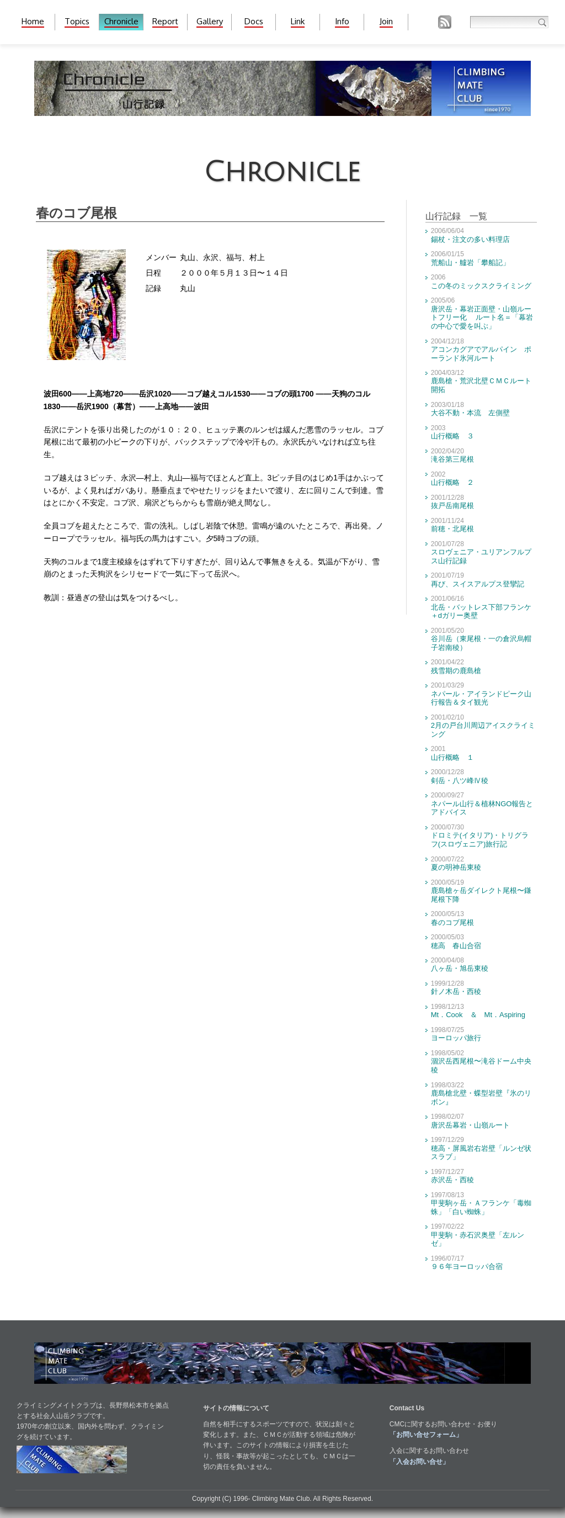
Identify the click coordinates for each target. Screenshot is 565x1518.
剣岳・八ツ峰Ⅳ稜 (459, 780)
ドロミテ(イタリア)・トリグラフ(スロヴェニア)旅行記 (480, 839)
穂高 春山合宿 (456, 946)
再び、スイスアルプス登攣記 (477, 584)
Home (33, 21)
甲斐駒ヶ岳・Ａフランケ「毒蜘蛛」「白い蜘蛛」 (481, 1207)
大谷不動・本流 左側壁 (470, 413)
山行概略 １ (452, 757)
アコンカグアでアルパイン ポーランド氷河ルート (481, 353)
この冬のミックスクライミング (481, 286)
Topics (77, 21)
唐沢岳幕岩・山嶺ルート (470, 1125)
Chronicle (121, 21)
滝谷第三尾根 (452, 459)
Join (386, 21)
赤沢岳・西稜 (452, 1180)
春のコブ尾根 (452, 922)
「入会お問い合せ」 (419, 1462)
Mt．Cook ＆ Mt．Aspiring (478, 1015)
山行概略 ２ (452, 482)
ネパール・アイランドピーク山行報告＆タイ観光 (481, 698)
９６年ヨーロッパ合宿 (467, 1266)
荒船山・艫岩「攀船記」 (470, 262)
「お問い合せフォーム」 (426, 1434)
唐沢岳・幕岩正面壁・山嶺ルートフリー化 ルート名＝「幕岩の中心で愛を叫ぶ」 (482, 317)
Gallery (209, 21)
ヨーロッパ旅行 (456, 1038)
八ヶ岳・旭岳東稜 (459, 968)
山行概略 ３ (452, 436)
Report (165, 21)
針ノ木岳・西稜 (456, 991)
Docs (253, 21)
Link (298, 21)
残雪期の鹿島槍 (456, 671)
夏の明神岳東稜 (456, 867)
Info (342, 21)
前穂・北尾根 (452, 529)
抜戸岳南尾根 (452, 505)
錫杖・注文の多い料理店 (470, 239)
